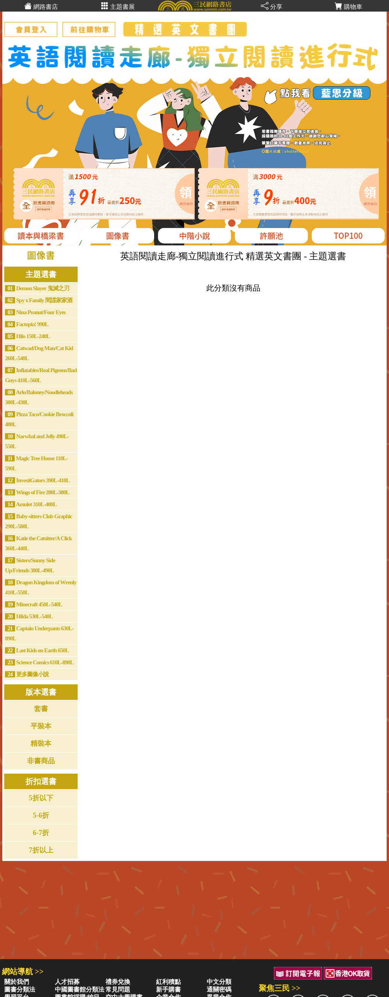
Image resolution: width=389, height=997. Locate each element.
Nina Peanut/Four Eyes (35, 312)
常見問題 (117, 989)
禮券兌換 (117, 981)
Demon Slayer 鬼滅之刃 (37, 288)
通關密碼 (219, 989)
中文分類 (219, 981)
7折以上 (41, 850)
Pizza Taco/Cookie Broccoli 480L (39, 419)
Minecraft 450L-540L (33, 604)
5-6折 (41, 815)
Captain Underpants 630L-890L (39, 633)
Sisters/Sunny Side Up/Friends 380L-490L (30, 565)
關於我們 (16, 981)
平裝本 (41, 726)
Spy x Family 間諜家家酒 (38, 300)
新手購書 (168, 989)
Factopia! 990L (26, 324)
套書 (41, 709)
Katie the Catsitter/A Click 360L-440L (38, 543)
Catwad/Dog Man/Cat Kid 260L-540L (39, 353)
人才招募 (67, 981)
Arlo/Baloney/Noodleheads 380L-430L (39, 397)
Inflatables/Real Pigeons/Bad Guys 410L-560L (40, 375)
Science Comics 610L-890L (39, 662)
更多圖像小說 (27, 674)
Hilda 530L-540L (29, 616)
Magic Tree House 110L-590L (36, 463)
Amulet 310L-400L (30, 504)
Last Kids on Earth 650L (37, 650)
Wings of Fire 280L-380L (37, 492)
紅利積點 (168, 981)
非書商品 (41, 761)
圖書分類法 (19, 989)
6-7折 (41, 833)
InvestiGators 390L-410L (37, 480)
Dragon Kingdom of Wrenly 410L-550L (40, 587)
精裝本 (41, 743)
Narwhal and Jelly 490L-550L (37, 441)
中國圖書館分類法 (79, 989)
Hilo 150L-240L (27, 336)
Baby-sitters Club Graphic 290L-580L (38, 521)
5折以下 (41, 798)
